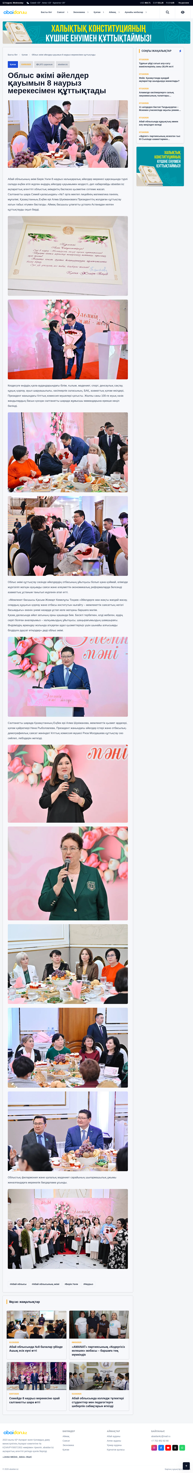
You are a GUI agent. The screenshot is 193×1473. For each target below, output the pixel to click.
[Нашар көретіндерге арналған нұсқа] (182, 12)
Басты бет (46, 12)
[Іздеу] (167, 12)
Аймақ (66, 1436)
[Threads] (175, 1448)
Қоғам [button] (98, 12)
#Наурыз (88, 1284)
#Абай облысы (18, 1284)
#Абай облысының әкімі (45, 1284)
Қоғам (25, 55)
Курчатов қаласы (116, 1449)
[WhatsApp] (182, 1448)
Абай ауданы (113, 1436)
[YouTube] (168, 1448)
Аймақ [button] (114, 12)
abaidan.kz (117, 184)
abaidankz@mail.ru (160, 1436)
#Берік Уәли (71, 1284)
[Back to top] (186, 1466)
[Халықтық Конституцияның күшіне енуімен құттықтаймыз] (96, 32)
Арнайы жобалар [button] (135, 12)
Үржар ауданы (114, 1445)
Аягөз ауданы (114, 1440)
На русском (183, 3)
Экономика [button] (81, 12)
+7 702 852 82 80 (160, 1440)
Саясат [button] (62, 12)
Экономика (68, 1445)
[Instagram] (154, 1448)
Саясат (66, 1440)
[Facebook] (161, 1448)
